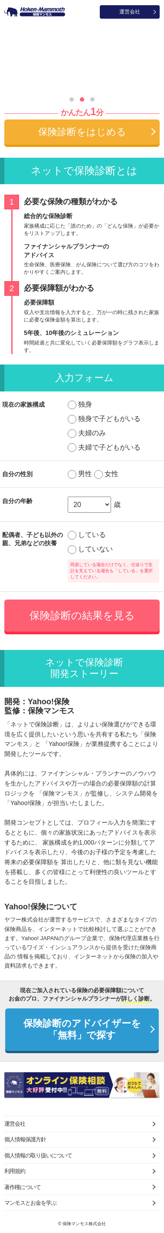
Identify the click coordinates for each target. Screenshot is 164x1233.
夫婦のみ (92, 433)
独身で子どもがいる (109, 418)
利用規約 (14, 1171)
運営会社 (129, 12)
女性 (111, 473)
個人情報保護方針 (25, 1139)
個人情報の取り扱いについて (38, 1155)
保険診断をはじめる (82, 131)
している (92, 534)
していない (95, 549)
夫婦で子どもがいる (109, 447)
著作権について (22, 1187)
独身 (85, 404)
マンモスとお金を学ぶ (30, 1203)
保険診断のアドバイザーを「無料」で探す (82, 1029)
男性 (85, 473)
